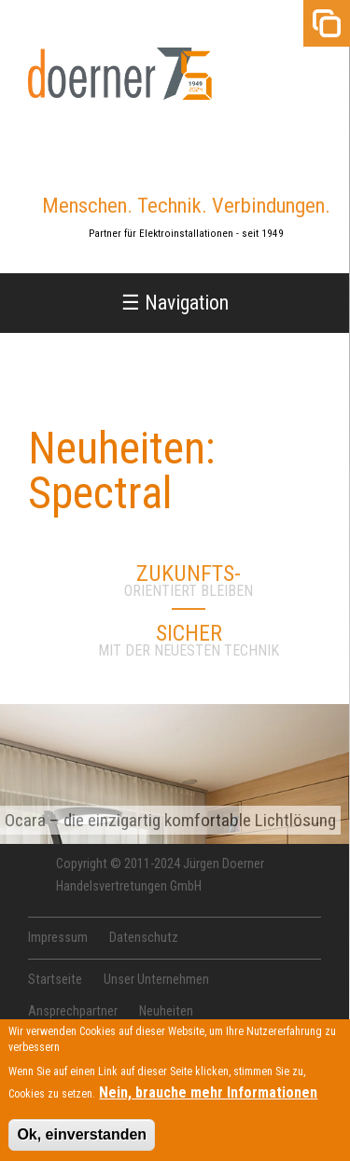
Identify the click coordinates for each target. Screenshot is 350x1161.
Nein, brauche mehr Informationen (208, 1099)
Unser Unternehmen (156, 980)
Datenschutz (143, 938)
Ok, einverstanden (82, 1141)
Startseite (55, 980)
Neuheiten (166, 1011)
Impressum (58, 938)
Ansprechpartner (73, 1011)
